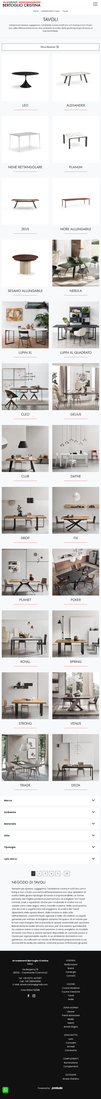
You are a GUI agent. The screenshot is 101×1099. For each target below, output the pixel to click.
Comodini (71, 1042)
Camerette (71, 1050)
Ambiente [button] (10, 812)
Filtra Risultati (50, 47)
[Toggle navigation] (95, 3)
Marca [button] (8, 800)
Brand (71, 968)
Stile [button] (6, 835)
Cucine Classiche (71, 991)
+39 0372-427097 (32, 978)
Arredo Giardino (71, 1078)
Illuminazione (71, 1062)
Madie (71, 1019)
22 (67, 873)
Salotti (70, 1022)
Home (35, 11)
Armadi (71, 1046)
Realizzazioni (70, 964)
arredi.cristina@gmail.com (34, 984)
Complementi (70, 1066)
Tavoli (65, 11)
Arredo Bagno (71, 1026)
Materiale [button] (10, 823)
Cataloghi (71, 971)
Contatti (70, 975)
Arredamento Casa (50, 11)
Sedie (71, 999)
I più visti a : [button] (11, 858)
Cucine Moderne (71, 987)
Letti (71, 1039)
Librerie (71, 1011)
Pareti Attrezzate (71, 1015)
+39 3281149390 (33, 981)
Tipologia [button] (9, 847)
